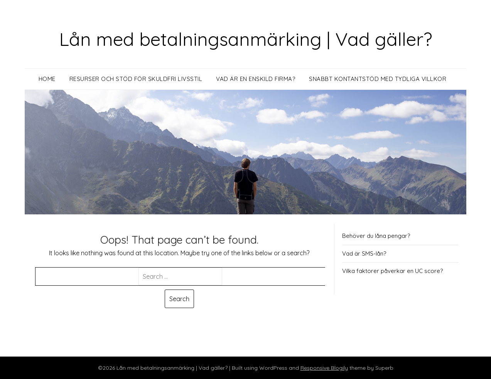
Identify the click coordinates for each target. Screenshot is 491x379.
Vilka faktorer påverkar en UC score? (392, 271)
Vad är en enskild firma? (255, 79)
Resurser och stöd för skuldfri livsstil (135, 79)
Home (47, 79)
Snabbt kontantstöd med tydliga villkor (377, 79)
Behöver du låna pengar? (376, 235)
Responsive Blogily (324, 367)
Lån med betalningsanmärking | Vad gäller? (245, 39)
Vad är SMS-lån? (364, 253)
